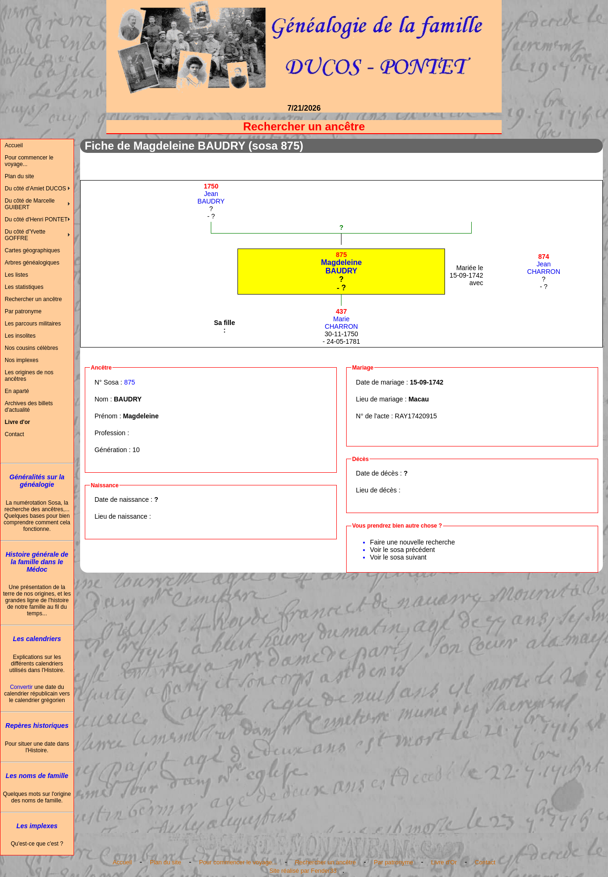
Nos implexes (21, 360)
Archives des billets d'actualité (29, 406)
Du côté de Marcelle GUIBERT (30, 204)
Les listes (16, 275)
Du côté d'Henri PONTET (36, 219)
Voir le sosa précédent (402, 549)
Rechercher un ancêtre (33, 299)
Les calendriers (37, 639)
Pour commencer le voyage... (29, 160)
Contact (14, 434)
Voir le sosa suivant (398, 557)
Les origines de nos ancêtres (29, 375)
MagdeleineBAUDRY (341, 263)
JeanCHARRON (543, 264)
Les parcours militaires (33, 323)
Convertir (21, 687)
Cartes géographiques (32, 250)
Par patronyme (23, 311)
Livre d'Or (444, 862)
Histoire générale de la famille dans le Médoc (37, 562)
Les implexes (37, 826)
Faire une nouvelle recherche (412, 542)
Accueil (14, 145)
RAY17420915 (416, 416)
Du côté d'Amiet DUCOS (35, 188)
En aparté (17, 391)
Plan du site (19, 176)
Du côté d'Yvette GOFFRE (25, 235)
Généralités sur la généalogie (37, 480)
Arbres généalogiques (32, 262)
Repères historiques (37, 725)
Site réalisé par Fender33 (303, 870)
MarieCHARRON (341, 319)
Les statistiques (24, 287)
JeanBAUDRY (211, 193)
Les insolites (20, 336)
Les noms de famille (37, 775)
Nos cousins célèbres (31, 348)
